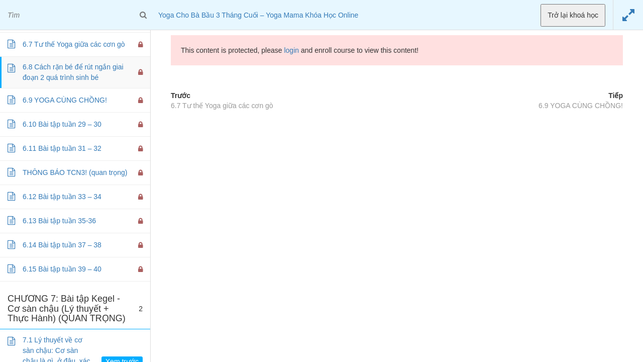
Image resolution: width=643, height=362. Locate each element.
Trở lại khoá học (573, 15)
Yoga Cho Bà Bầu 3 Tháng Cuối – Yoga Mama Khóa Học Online (258, 15)
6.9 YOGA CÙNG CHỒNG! (581, 106)
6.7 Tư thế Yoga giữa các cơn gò (222, 106)
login (291, 50)
